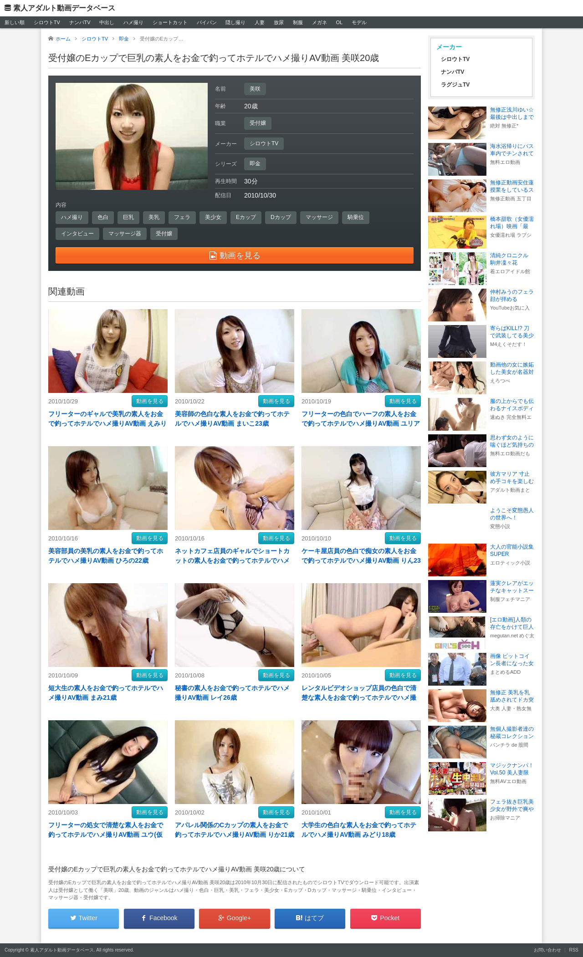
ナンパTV (80, 22)
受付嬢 (258, 123)
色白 (102, 217)
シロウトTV (47, 22)
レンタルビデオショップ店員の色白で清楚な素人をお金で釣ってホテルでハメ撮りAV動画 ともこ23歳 (359, 697)
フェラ (182, 217)
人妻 (260, 22)
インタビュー (77, 233)
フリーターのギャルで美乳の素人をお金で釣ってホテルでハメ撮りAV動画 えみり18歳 (107, 423)
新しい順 (15, 22)
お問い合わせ (547, 949)
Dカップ (281, 217)
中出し (106, 22)
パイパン (207, 22)
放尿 (279, 22)
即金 (255, 163)
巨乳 (128, 217)
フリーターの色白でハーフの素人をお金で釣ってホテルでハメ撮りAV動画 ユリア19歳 (361, 423)
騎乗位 (356, 217)
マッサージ (319, 217)
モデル (359, 22)
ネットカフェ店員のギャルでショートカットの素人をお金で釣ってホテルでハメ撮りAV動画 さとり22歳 (232, 560)
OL (339, 22)
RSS (573, 949)
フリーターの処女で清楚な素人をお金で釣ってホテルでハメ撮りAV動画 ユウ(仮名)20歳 (105, 834)
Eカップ (246, 217)
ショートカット (170, 22)
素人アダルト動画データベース (64, 8)
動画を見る (150, 401)
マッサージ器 (124, 233)
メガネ (319, 22)
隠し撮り (235, 22)
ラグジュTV (455, 84)
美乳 (153, 217)
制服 (298, 22)
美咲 (255, 89)
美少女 (213, 217)
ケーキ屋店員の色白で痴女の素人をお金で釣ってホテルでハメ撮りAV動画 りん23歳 (361, 560)
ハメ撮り (133, 22)
